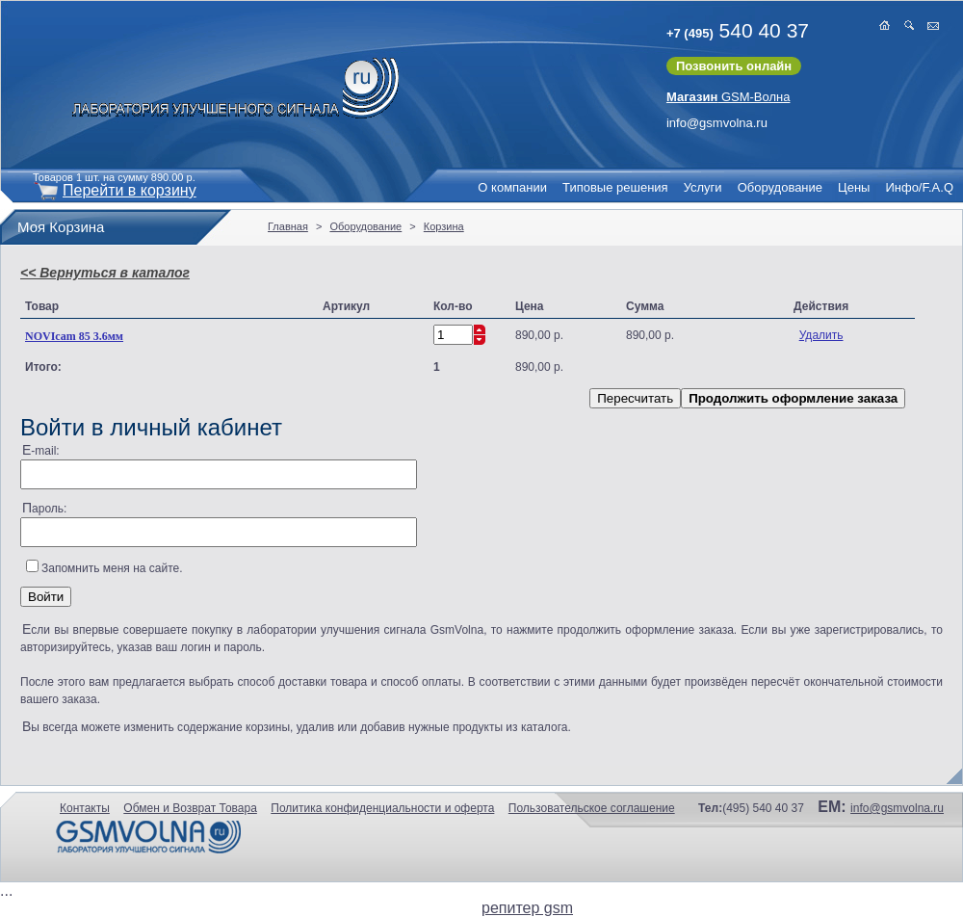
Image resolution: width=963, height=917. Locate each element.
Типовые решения (615, 187)
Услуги (703, 187)
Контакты (85, 808)
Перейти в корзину (129, 190)
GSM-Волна (728, 97)
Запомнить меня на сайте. (112, 568)
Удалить (821, 335)
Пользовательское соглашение (591, 808)
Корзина (444, 226)
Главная (288, 226)
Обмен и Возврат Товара (190, 808)
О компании (512, 187)
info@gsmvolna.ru (717, 123)
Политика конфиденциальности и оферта (382, 808)
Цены (854, 187)
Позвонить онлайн (734, 66)
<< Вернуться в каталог (105, 272)
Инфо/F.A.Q (919, 187)
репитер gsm (527, 908)
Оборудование (780, 187)
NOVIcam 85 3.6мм (74, 336)
